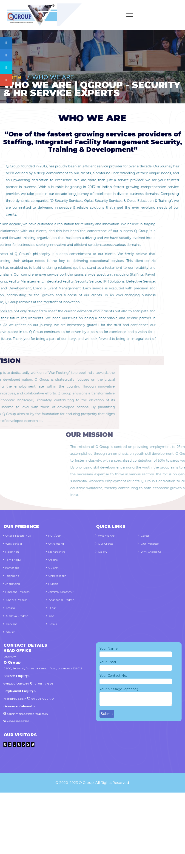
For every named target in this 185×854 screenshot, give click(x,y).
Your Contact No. (136, 679)
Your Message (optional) (136, 697)
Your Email (136, 665)
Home (14, 77)
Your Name (136, 651)
